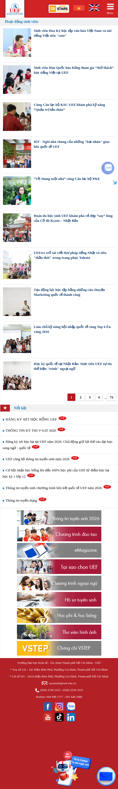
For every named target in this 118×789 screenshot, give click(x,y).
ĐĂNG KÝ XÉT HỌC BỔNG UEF (36, 419)
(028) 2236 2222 (50, 690)
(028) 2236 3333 (73, 690)
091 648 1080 (74, 696)
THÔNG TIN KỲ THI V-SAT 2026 (36, 430)
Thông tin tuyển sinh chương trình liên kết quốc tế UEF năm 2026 (59, 488)
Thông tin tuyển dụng (26, 500)
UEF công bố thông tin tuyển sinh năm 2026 (42, 459)
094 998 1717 (54, 696)
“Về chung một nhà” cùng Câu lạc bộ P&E (67, 179)
